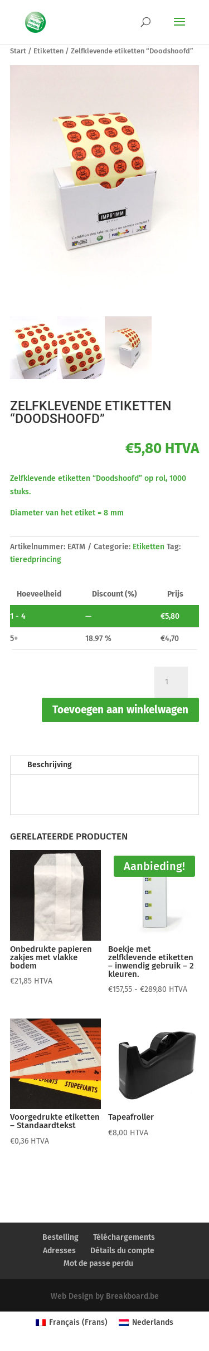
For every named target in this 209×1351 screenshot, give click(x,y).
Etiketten (48, 51)
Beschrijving (49, 764)
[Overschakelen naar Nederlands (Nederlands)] (146, 1323)
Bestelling (60, 1237)
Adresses (59, 1250)
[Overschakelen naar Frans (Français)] (71, 1323)
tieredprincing (35, 559)
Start (18, 51)
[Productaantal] (171, 682)
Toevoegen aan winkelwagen (120, 709)
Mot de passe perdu (98, 1263)
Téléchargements (124, 1237)
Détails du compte (122, 1250)
